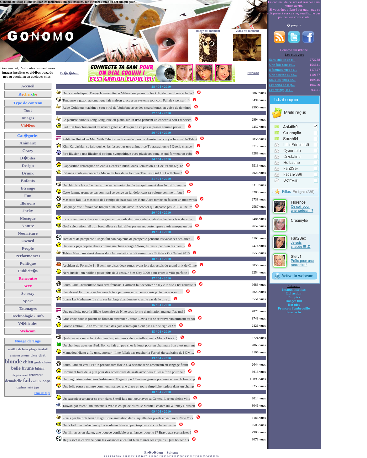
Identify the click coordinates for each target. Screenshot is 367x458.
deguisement (20, 375)
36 (207, 456)
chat (42, 355)
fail (26, 380)
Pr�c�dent (69, 73)
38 (214, 456)
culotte (36, 381)
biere (34, 355)
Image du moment (208, 31)
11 (126, 456)
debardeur (36, 375)
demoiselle (13, 381)
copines (21, 387)
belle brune (22, 368)
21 (158, 456)
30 (187, 456)
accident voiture (19, 355)
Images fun (294, 301)
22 (161, 456)
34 (201, 456)
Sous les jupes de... (282, 79)
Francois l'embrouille (294, 308)
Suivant (253, 73)
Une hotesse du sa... (283, 74)
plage (33, 349)
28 (181, 456)
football (43, 349)
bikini (40, 368)
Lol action (293, 293)
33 (198, 456)
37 (210, 456)
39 (217, 456)
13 (132, 456)
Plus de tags (42, 393)
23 (165, 456)
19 (152, 456)
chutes (46, 362)
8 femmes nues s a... (283, 69)
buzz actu (294, 312)
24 (168, 456)
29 (184, 456)
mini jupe (33, 387)
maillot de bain (18, 349)
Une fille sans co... (282, 64)
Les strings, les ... (281, 89)
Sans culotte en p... (282, 59)
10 (122, 456)
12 (129, 456)
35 (204, 456)
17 (145, 456)
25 (171, 456)
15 (139, 456)
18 (148, 456)
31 (191, 456)
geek (37, 362)
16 (142, 456)
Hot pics (294, 304)
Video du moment (247, 31)
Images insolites (294, 289)
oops (46, 380)
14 (135, 456)
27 (178, 456)
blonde (13, 361)
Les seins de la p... (282, 84)
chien (28, 362)
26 (175, 456)
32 (194, 456)
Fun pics (293, 297)
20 (155, 456)
